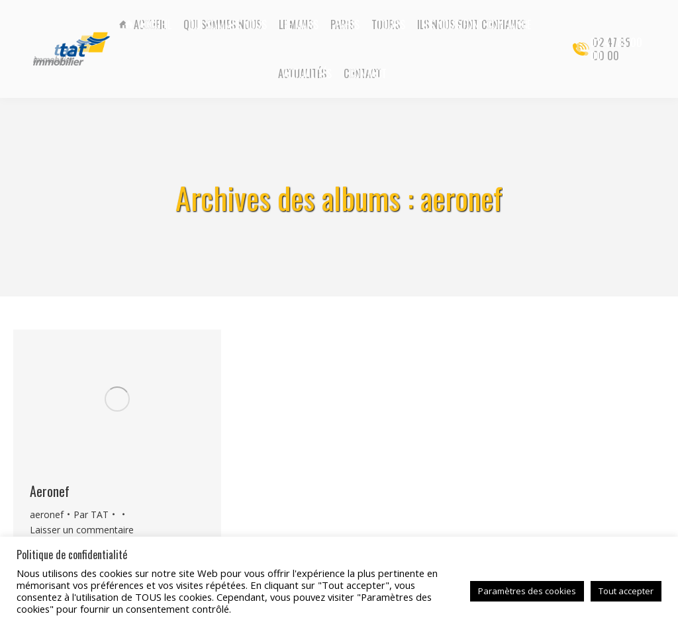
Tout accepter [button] (626, 591)
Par (91, 514)
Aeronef (50, 491)
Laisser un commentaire (82, 529)
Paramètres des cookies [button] (527, 591)
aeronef (47, 514)
